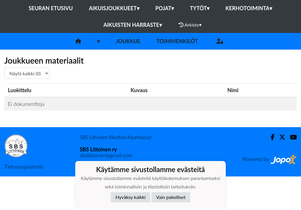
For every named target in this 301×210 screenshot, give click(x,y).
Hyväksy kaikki (131, 197)
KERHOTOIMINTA (248, 8)
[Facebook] (270, 137)
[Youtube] (291, 137)
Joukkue (128, 41)
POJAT (164, 8)
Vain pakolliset (171, 197)
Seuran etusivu (51, 8)
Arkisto (190, 24)
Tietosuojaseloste (23, 166)
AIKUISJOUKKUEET (114, 8)
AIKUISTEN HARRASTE (132, 25)
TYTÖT (199, 8)
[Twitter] (279, 137)
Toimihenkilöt (177, 41)
